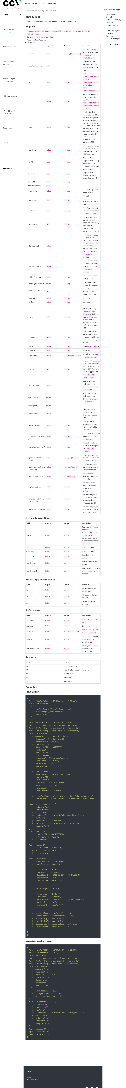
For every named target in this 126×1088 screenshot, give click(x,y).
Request (109, 17)
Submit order (7, 128)
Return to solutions (11, 8)
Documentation (49, 3)
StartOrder (53, 11)
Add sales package (9, 47)
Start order (7, 32)
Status (5, 142)
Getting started (31, 3)
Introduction (110, 14)
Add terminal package (10, 96)
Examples (109, 36)
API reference (7, 168)
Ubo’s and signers (113, 30)
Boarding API (29, 11)
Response (109, 33)
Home (29, 1076)
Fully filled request (114, 39)
